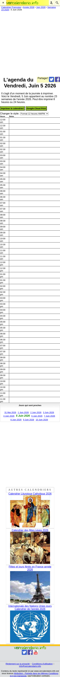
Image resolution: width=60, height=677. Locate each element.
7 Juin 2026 (49, 416)
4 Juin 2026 (8, 416)
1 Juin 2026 (23, 412)
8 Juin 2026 (15, 419)
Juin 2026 (41, 7)
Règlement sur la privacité (18, 664)
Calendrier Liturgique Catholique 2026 (30, 493)
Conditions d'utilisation (42, 664)
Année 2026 (28, 7)
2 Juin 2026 (35, 412)
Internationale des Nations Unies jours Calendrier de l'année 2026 (30, 607)
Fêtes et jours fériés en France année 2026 (30, 568)
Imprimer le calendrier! (12, 108)
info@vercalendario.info (30, 666)
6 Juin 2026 (36, 416)
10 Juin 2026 (42, 419)
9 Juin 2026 (28, 419)
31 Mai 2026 (10, 412)
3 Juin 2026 (48, 412)
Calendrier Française (11, 7)
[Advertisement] (30, 43)
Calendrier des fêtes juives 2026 (30, 530)
